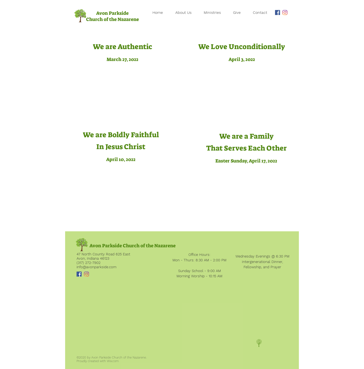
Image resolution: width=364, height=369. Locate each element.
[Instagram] (284, 12)
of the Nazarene (121, 19)
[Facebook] (277, 12)
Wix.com (113, 361)
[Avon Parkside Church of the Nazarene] (132, 245)
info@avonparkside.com (96, 267)
